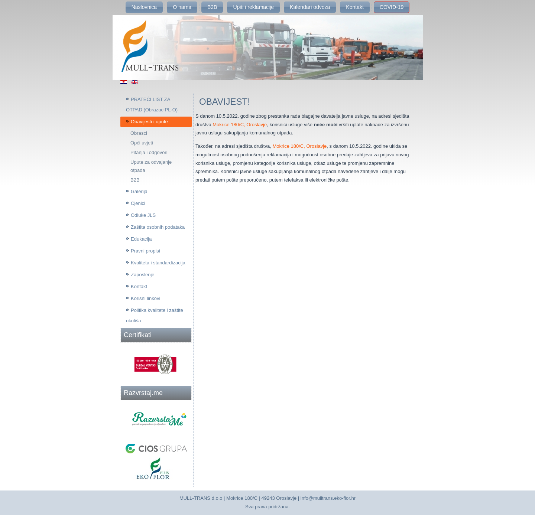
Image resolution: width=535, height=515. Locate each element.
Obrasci (138, 133)
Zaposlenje (143, 274)
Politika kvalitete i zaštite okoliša (154, 315)
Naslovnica (144, 7)
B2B (212, 7)
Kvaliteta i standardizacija (158, 262)
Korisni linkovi (145, 298)
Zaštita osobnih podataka (158, 227)
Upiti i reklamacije (253, 7)
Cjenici (138, 203)
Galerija (139, 191)
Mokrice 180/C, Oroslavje (240, 124)
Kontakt (354, 7)
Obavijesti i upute (149, 121)
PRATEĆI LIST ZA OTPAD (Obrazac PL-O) (152, 105)
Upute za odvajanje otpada (151, 166)
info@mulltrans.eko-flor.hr (328, 498)
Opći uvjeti (141, 143)
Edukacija (141, 239)
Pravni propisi (145, 251)
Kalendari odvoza (310, 7)
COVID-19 (392, 7)
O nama (182, 7)
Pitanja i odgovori (149, 152)
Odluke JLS (143, 215)
